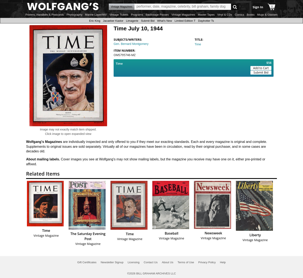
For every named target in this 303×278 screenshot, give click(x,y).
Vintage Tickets (118, 14)
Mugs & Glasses (267, 14)
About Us (167, 262)
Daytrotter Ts (206, 20)
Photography (74, 14)
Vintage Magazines (183, 14)
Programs (137, 14)
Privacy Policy (207, 262)
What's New (164, 20)
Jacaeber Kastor (113, 20)
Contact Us (151, 262)
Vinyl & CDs (224, 14)
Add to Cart (261, 68)
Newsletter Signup (112, 262)
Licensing (134, 262)
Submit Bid (147, 20)
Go (235, 7)
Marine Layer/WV (96, 14)
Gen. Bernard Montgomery (131, 44)
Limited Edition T (185, 20)
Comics (239, 14)
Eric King (94, 20)
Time (198, 44)
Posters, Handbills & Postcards (44, 14)
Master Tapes (206, 14)
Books (251, 14)
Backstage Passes (157, 14)
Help (223, 262)
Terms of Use (186, 262)
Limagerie (132, 20)
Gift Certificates (86, 262)
